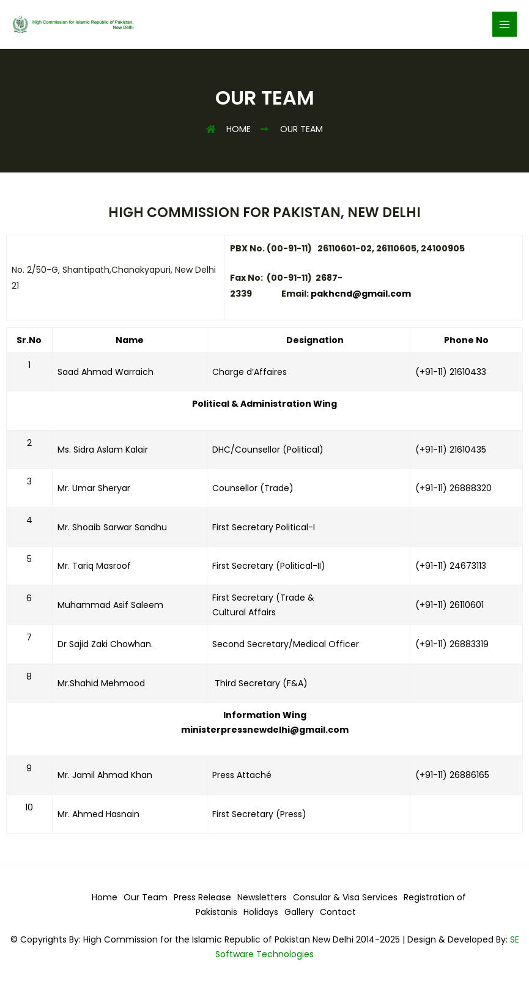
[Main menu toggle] (504, 24)
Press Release (202, 897)
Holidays (260, 912)
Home (104, 897)
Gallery (299, 912)
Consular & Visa (327, 897)
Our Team (146, 897)
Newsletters (262, 897)
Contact (338, 912)
